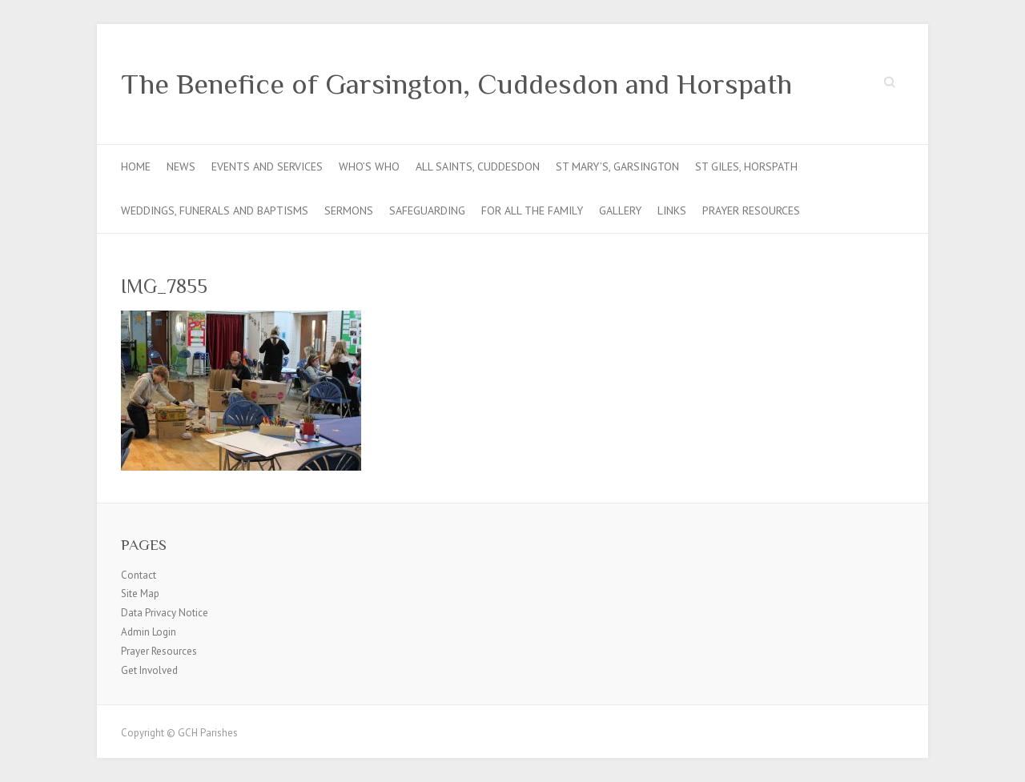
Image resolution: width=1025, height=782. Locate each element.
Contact (138, 575)
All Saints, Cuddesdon (478, 166)
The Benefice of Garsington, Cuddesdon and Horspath (456, 84)
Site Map (140, 593)
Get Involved (149, 670)
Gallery (620, 210)
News (181, 166)
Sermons (348, 210)
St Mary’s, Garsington (617, 166)
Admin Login (148, 632)
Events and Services (267, 166)
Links (671, 210)
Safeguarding (427, 210)
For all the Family (532, 210)
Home (136, 166)
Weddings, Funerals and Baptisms (214, 210)
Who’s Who (369, 166)
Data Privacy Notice (164, 613)
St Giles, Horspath (746, 166)
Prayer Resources (751, 210)
